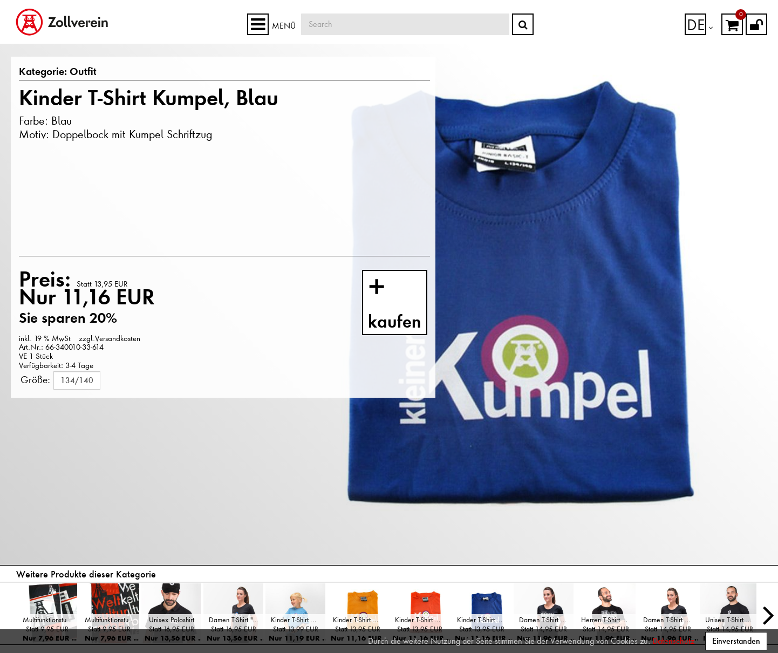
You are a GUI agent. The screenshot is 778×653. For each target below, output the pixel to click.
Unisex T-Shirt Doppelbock (732, 620)
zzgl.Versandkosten (109, 338)
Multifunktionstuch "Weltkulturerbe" (112, 620)
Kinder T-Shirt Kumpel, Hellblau (298, 620)
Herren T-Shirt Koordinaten (608, 620)
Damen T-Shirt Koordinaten (546, 620)
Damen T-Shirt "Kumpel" (236, 620)
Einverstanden (736, 641)
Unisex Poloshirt (171, 620)
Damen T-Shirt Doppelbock (670, 620)
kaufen (405, 305)
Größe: (35, 379)
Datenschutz (673, 641)
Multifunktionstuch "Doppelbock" (50, 620)
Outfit (76, 72)
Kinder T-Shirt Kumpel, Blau (484, 620)
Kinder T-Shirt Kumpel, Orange (422, 620)
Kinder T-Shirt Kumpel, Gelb (360, 620)
